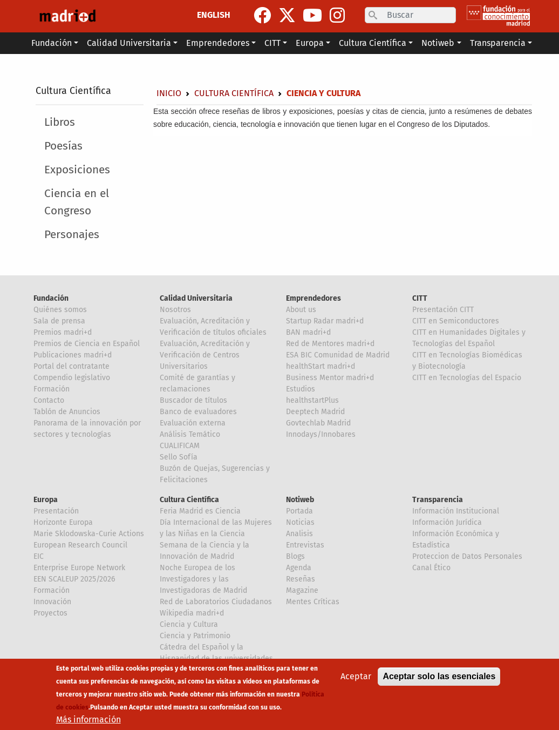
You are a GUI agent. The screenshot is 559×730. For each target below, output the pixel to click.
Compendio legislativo (71, 377)
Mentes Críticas (312, 601)
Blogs (295, 556)
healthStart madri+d (320, 366)
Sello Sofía (178, 457)
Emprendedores (313, 298)
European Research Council (80, 545)
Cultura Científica (73, 91)
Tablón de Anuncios (66, 411)
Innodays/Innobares (321, 434)
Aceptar (355, 676)
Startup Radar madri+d (325, 321)
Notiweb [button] (437, 43)
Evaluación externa (193, 423)
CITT (419, 298)
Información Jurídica (447, 522)
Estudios (300, 389)
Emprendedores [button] (217, 43)
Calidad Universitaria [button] (129, 43)
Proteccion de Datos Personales (467, 556)
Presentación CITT (443, 309)
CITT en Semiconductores (455, 321)
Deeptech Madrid (315, 411)
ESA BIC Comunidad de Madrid (338, 355)
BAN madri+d (308, 332)
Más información (88, 719)
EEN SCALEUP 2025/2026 (74, 579)
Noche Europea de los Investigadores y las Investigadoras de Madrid (203, 579)
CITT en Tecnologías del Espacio (466, 377)
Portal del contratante (71, 366)
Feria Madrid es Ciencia (200, 511)
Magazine (302, 590)
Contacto (48, 400)
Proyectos (50, 613)
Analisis (299, 533)
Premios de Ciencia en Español (86, 343)
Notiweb (300, 499)
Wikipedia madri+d (192, 613)
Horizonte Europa (63, 522)
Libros (59, 122)
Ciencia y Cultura (189, 624)
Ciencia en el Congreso (76, 202)
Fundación (51, 298)
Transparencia (437, 499)
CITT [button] (272, 43)
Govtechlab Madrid (318, 423)
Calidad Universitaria (196, 298)
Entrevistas (305, 545)
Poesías (63, 146)
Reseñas (300, 579)
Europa (45, 499)
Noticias (300, 522)
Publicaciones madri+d (72, 355)
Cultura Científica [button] (372, 43)
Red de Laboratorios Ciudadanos (216, 601)
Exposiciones (77, 170)
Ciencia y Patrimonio (195, 635)
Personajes (71, 234)
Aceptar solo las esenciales (439, 676)
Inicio (168, 93)
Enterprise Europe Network (79, 567)
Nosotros (175, 309)
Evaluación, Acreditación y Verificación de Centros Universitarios (205, 355)
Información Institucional (455, 511)
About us (301, 309)
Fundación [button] (51, 43)
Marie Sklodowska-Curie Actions (88, 533)
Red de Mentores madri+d (330, 343)
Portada (299, 511)
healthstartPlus (312, 400)
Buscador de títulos (193, 400)
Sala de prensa (59, 321)
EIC (38, 556)
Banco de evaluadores (198, 411)
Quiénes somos (60, 309)
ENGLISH (213, 15)
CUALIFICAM (180, 445)
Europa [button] (310, 43)
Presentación (56, 511)
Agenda (298, 567)
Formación (51, 389)
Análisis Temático (190, 434)
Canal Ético (431, 567)
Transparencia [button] (498, 43)
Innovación (52, 601)
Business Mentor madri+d (330, 377)
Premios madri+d (62, 332)
